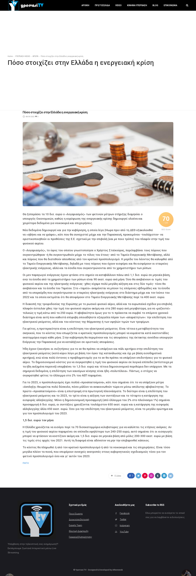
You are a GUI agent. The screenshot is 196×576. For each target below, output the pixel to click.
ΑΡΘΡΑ (35, 56)
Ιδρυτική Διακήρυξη (78, 531)
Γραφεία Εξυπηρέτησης (80, 537)
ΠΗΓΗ (26, 463)
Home (10, 56)
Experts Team (75, 525)
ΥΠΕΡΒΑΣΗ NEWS (22, 56)
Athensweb (117, 570)
